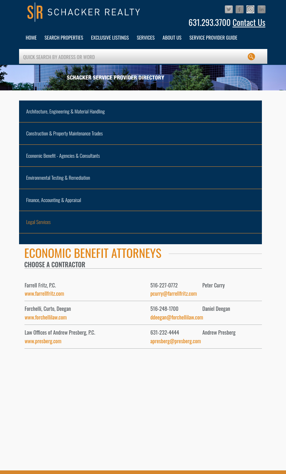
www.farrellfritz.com (44, 293)
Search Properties (64, 37)
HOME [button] (31, 37)
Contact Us (248, 22)
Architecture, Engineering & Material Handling (65, 111)
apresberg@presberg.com (175, 341)
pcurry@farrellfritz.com (173, 293)
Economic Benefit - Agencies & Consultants (63, 155)
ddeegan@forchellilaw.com (176, 317)
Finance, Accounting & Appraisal (53, 200)
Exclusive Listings (110, 37)
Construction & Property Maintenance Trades (64, 133)
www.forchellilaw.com (46, 317)
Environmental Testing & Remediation (58, 177)
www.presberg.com (43, 341)
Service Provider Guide (213, 37)
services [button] (146, 37)
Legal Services (38, 221)
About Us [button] (172, 37)
